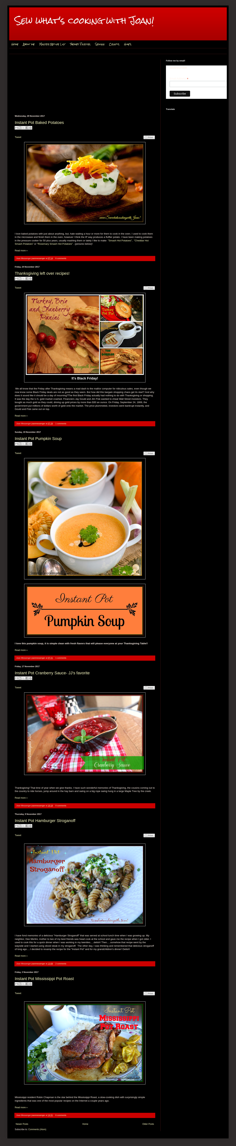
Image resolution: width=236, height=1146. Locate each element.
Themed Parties (80, 44)
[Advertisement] (85, 87)
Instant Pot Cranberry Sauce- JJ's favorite (52, 673)
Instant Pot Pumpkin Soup (38, 438)
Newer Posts (22, 1124)
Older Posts (148, 1124)
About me (29, 44)
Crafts (114, 44)
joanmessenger (39, 258)
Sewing (99, 44)
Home (14, 44)
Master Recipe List (52, 44)
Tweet (18, 137)
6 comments (60, 258)
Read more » (21, 250)
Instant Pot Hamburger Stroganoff (45, 820)
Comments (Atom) (37, 1129)
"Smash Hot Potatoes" (120, 240)
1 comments (60, 423)
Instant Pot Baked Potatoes (39, 122)
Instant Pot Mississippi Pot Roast (44, 978)
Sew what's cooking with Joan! (84, 20)
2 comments (60, 964)
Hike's (127, 44)
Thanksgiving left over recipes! (42, 273)
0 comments (60, 806)
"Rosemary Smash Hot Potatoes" (55, 243)
